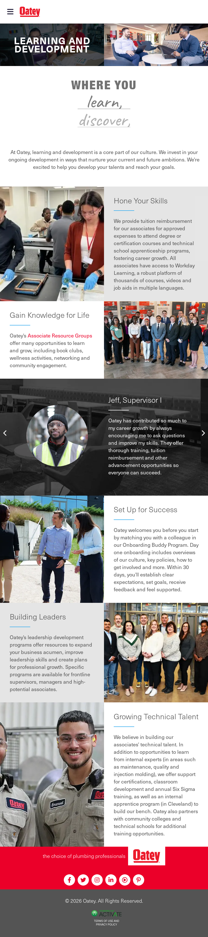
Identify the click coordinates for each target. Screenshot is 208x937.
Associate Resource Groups (60, 335)
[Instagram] (97, 880)
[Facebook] (69, 880)
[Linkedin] (111, 880)
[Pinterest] (138, 880)
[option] (104, 436)
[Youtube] (124, 880)
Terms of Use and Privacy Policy (106, 923)
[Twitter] (83, 880)
